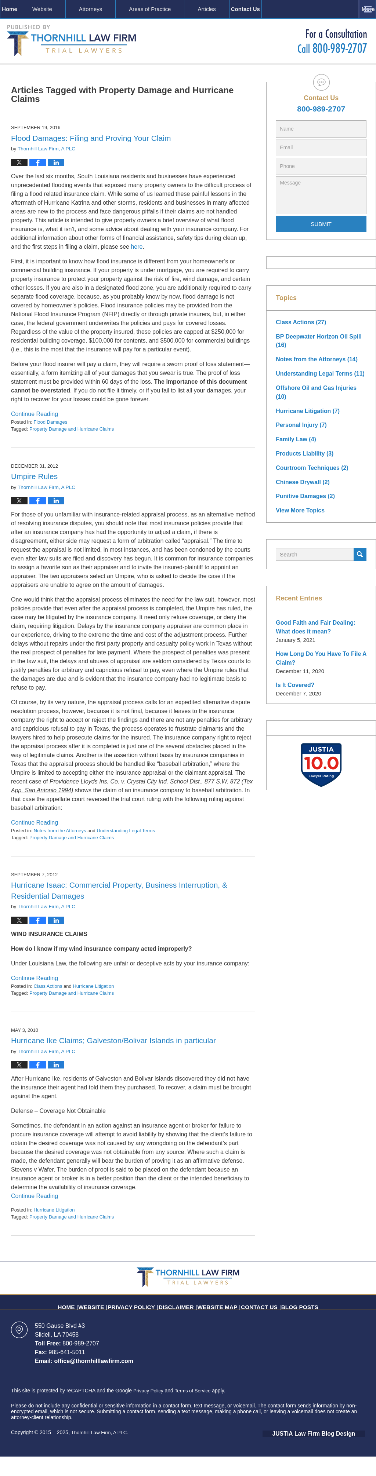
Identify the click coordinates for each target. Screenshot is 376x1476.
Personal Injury (300, 433)
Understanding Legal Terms (126, 851)
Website (65, 9)
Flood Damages (50, 442)
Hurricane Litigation (93, 1006)
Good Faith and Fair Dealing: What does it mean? (321, 631)
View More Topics (299, 515)
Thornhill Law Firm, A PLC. (101, 1453)
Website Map (216, 1322)
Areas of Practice (173, 9)
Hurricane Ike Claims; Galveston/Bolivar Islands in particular (113, 1061)
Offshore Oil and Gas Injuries (319, 405)
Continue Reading (34, 434)
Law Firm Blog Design (330, 1454)
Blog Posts (289, 1322)
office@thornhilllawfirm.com (93, 1381)
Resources (278, 9)
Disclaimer (179, 1322)
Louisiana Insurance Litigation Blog (72, 40)
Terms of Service (196, 1411)
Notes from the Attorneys (59, 851)
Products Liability (303, 460)
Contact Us (332, 9)
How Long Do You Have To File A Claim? (318, 661)
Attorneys (113, 9)
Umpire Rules (34, 497)
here (136, 267)
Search (360, 559)
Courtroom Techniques (310, 474)
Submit (321, 244)
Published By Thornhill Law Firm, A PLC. (332, 41)
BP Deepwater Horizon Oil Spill (316, 360)
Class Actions (47, 1006)
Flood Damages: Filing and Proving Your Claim (91, 158)
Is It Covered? (294, 688)
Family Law (295, 447)
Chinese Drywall (301, 488)
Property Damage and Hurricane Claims (71, 449)
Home (21, 9)
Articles (230, 9)
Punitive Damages (304, 502)
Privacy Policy (141, 1322)
